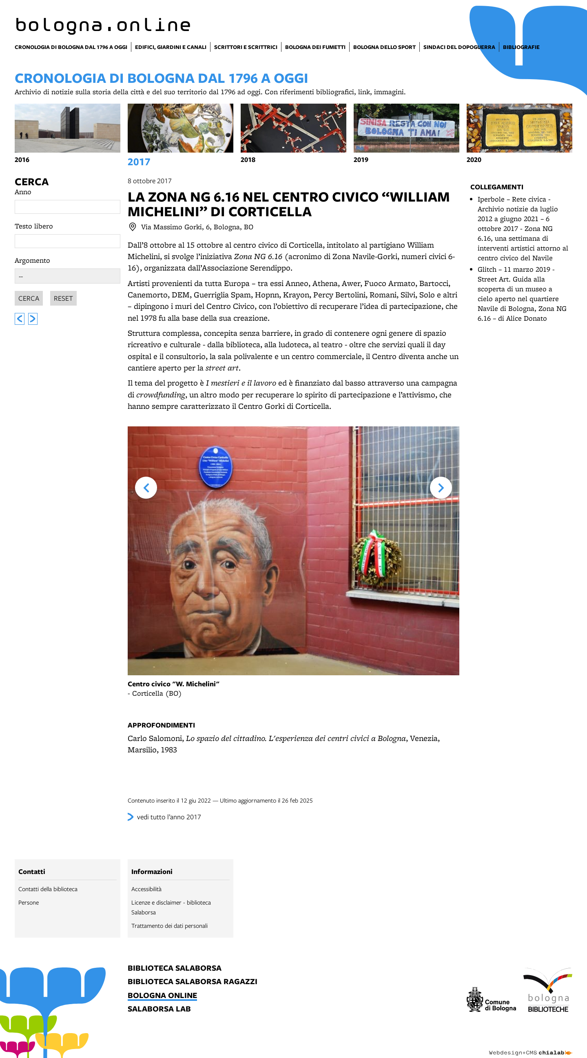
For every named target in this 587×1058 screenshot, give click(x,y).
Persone (28, 902)
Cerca (32, 181)
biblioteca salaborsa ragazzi (192, 982)
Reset (63, 297)
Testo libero (34, 226)
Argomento (32, 260)
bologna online (162, 995)
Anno (23, 191)
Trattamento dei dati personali (169, 925)
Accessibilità (146, 889)
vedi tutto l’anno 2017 (169, 816)
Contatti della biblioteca (48, 889)
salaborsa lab (159, 1009)
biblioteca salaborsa (175, 968)
